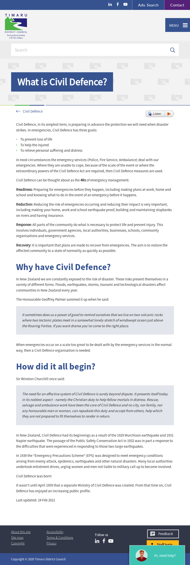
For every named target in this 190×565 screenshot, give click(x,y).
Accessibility (55, 532)
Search (148, 4)
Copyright (17, 543)
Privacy (51, 543)
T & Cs (60, 537)
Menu (172, 25)
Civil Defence (33, 111)
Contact (174, 4)
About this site (21, 532)
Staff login (164, 544)
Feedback (165, 533)
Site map (17, 537)
